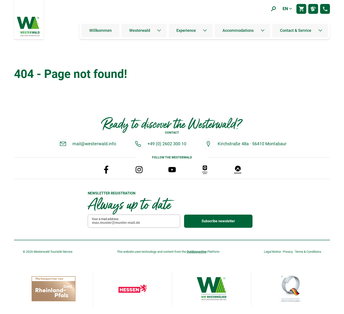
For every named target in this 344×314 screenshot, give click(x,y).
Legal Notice (272, 251)
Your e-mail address (105, 219)
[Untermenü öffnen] (159, 30)
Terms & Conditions (308, 251)
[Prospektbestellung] (313, 9)
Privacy (288, 251)
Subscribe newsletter (218, 221)
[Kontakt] (325, 9)
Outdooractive (197, 251)
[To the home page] (29, 26)
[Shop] (301, 9)
